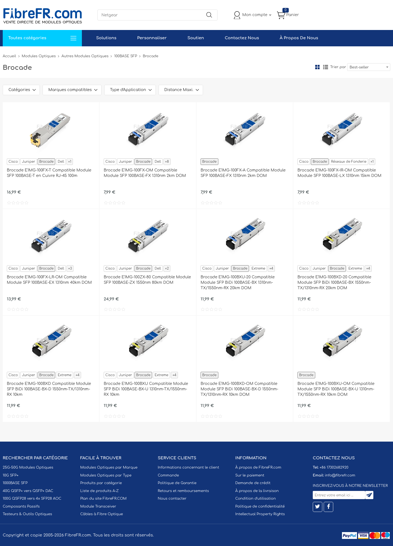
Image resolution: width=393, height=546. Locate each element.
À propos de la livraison (257, 491)
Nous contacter (172, 498)
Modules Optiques (39, 56)
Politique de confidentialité (260, 506)
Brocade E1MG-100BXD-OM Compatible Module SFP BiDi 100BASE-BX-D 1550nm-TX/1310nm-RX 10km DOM (239, 389)
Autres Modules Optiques (84, 56)
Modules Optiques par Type (106, 475)
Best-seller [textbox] (359, 67)
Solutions (106, 38)
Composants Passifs (21, 506)
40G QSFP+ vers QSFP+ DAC (28, 491)
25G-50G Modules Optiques (28, 467)
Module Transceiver (98, 506)
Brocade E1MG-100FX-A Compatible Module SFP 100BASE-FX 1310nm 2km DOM (243, 173)
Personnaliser (151, 38)
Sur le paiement (249, 475)
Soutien (195, 38)
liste (325, 67)
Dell (61, 162)
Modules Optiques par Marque (109, 467)
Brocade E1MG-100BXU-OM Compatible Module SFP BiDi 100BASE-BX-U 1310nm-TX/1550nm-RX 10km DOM (335, 389)
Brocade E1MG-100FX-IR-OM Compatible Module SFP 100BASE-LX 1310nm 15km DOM (339, 173)
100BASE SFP (125, 56)
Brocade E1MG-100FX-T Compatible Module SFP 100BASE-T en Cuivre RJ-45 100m (49, 173)
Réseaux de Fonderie (349, 162)
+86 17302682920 (334, 467)
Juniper (28, 162)
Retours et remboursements (183, 491)
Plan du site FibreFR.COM (103, 498)
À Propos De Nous (299, 38)
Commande (168, 475)
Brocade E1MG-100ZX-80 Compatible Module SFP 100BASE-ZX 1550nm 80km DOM (147, 280)
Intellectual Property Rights (260, 514)
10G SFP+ (11, 475)
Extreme (258, 268)
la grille (317, 67)
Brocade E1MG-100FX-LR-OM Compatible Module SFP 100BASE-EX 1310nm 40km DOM (49, 280)
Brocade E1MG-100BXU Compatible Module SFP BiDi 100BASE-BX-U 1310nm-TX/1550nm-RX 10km (146, 389)
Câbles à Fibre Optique (101, 514)
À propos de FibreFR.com (258, 467)
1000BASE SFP (15, 483)
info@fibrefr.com (340, 475)
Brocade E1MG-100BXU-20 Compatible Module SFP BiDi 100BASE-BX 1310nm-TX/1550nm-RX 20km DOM (238, 282)
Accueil (9, 56)
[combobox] (368, 67)
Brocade (46, 162)
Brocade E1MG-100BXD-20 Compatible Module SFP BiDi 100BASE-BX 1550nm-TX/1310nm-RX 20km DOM (334, 282)
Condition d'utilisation (255, 498)
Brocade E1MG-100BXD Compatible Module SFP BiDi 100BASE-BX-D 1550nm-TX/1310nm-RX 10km (49, 389)
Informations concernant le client (188, 467)
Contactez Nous (242, 38)
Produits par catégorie (101, 483)
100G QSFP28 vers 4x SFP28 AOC (32, 498)
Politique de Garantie (177, 483)
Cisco (13, 162)
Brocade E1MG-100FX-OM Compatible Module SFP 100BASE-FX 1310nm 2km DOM (145, 173)
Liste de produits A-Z (99, 491)
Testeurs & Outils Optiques (27, 514)
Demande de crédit (252, 483)
